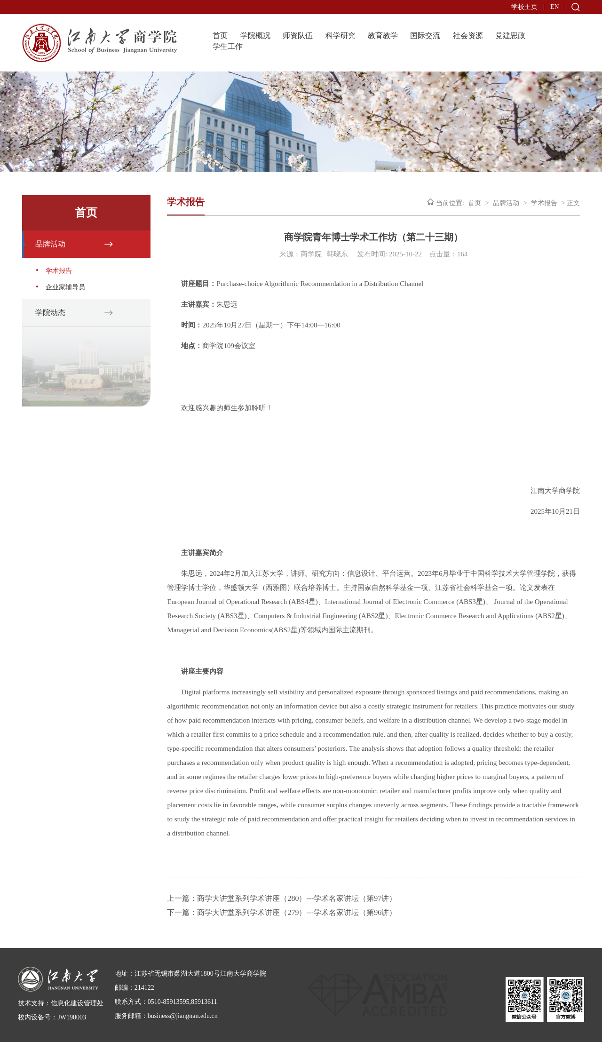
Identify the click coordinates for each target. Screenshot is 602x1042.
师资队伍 (298, 36)
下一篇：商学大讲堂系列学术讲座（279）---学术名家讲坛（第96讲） (281, 912)
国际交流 (425, 36)
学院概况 (255, 36)
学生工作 (228, 46)
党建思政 (510, 36)
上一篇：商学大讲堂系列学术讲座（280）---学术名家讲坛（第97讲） (281, 898)
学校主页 (524, 6)
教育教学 (383, 36)
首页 (220, 36)
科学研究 (340, 36)
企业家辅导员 (65, 287)
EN (554, 6)
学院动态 (50, 313)
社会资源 (468, 36)
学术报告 (59, 270)
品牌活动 (50, 244)
